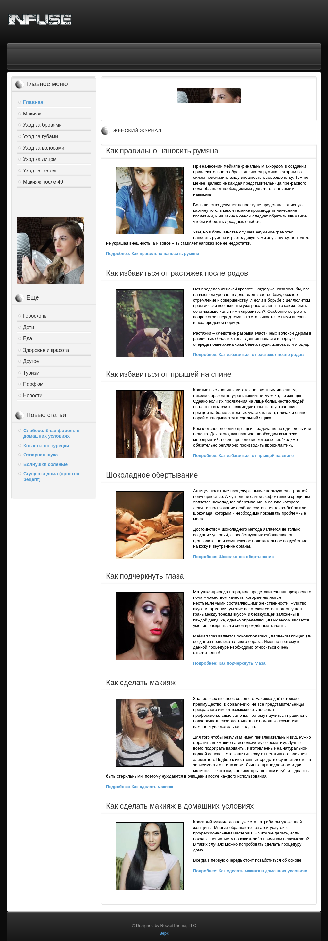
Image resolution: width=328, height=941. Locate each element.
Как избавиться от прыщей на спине (169, 374)
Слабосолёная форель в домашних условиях (51, 433)
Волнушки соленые (45, 464)
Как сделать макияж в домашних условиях (180, 806)
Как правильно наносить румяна (162, 150)
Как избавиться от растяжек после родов (177, 273)
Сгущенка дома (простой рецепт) (51, 476)
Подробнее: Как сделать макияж (139, 786)
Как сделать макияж (141, 682)
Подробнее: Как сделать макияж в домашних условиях (250, 870)
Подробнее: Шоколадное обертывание (233, 556)
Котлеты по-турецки (46, 445)
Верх (163, 933)
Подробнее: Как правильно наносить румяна (152, 253)
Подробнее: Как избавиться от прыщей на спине (243, 455)
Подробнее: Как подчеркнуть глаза (229, 663)
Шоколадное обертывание (152, 475)
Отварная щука (40, 454)
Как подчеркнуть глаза (145, 576)
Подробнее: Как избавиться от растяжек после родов (248, 354)
